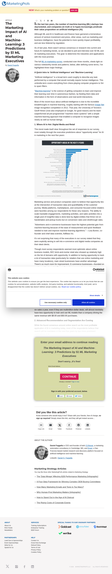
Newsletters (9, 530)
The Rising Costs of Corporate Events (53, 503)
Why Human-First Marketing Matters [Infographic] (59, 492)
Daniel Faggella (13, 65)
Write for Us (9, 545)
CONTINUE (69, 376)
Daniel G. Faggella (65, 458)
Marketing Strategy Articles (50, 468)
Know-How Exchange (38, 543)
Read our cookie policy (71, 287)
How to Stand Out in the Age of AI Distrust (55, 497)
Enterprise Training (37, 528)
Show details (95, 295)
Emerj (90, 448)
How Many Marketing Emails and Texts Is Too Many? (60, 487)
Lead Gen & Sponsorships (14, 540)
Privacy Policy (36, 550)
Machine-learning (42, 91)
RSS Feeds (9, 528)
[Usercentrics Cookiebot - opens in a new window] (94, 270)
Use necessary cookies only (56, 302)
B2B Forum (35, 530)
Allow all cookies (88, 302)
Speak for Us (9, 547)
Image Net (99, 105)
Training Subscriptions (38, 525)
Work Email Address (54, 366)
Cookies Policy (36, 552)
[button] (60, 396)
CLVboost (89, 446)
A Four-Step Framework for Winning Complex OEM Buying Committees (68, 482)
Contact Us (35, 540)
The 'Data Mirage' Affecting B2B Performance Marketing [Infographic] (67, 476)
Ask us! (74, 10)
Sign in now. (76, 382)
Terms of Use (35, 547)
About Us (8, 525)
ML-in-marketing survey (52, 62)
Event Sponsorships (11, 543)
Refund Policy (36, 545)
